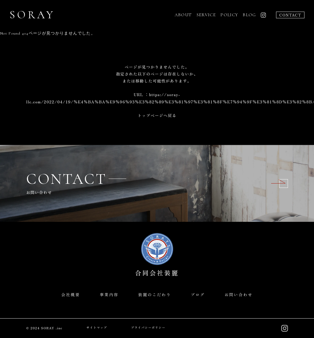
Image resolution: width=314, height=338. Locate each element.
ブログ (198, 294)
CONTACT (290, 15)
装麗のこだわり (154, 294)
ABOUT (183, 14)
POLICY (229, 14)
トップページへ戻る (157, 115)
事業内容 (109, 294)
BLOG (249, 14)
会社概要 (70, 294)
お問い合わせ (238, 294)
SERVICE (206, 14)
